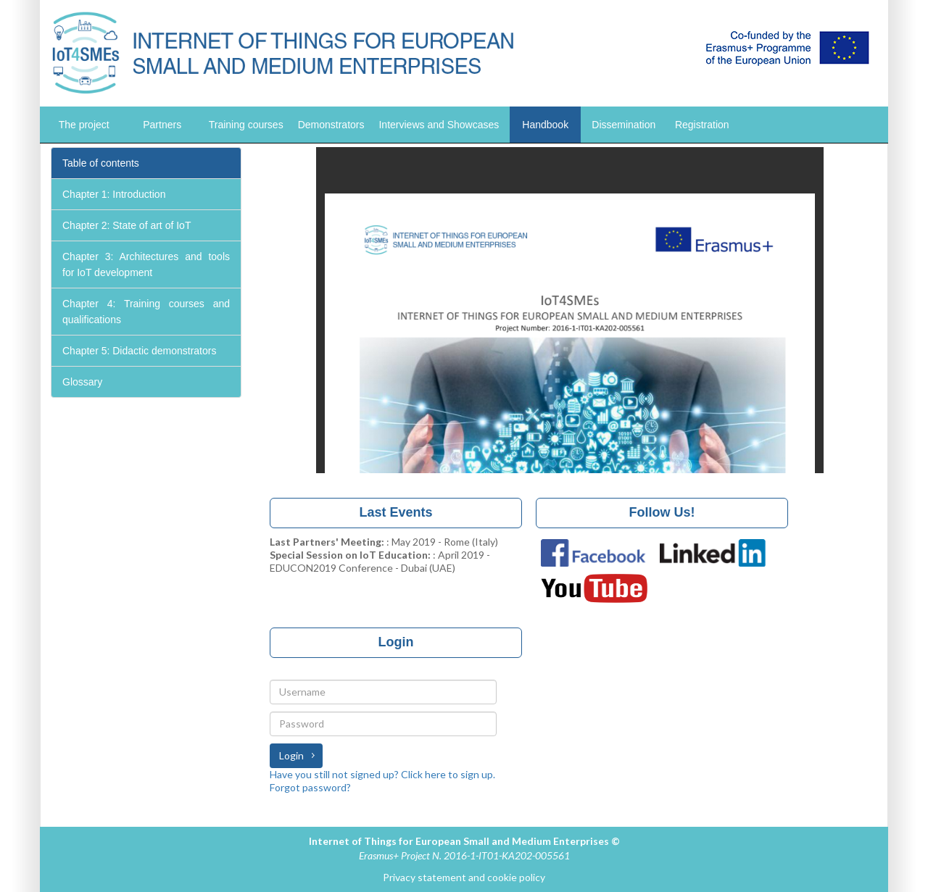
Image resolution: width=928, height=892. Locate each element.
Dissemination (623, 124)
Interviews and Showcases (438, 124)
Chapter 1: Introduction (113, 194)
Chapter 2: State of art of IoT (126, 225)
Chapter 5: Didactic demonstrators (139, 351)
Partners (162, 124)
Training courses (246, 124)
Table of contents (100, 163)
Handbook (545, 124)
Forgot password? (310, 787)
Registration (702, 124)
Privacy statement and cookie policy (464, 877)
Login (291, 755)
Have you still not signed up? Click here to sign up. (382, 774)
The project (84, 124)
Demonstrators (331, 124)
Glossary (82, 382)
